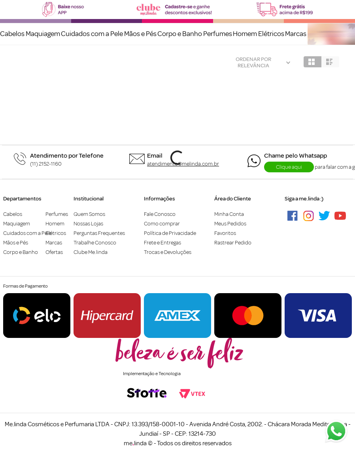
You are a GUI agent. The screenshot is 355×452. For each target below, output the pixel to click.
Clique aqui (289, 167)
